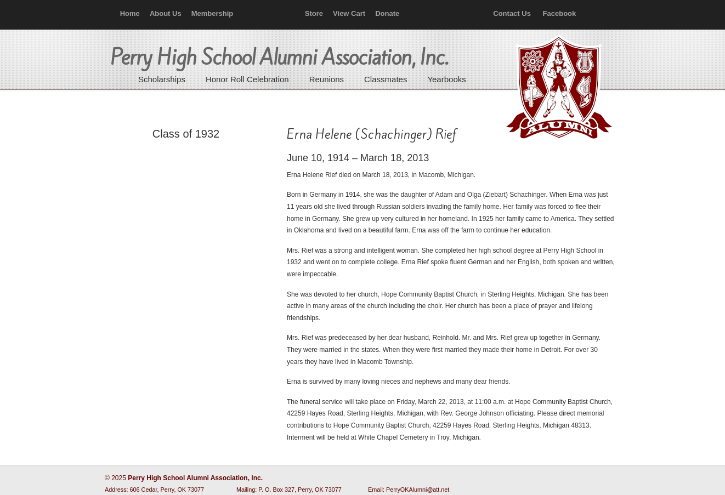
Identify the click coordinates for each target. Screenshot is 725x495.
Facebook (559, 13)
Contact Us (512, 13)
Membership (212, 13)
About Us (166, 13)
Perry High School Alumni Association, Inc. (558, 88)
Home (130, 13)
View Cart (349, 13)
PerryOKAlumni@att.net (417, 489)
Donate (387, 13)
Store (314, 13)
